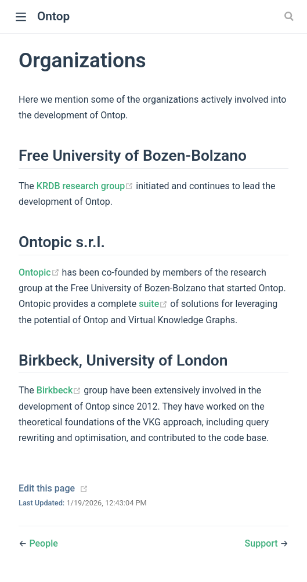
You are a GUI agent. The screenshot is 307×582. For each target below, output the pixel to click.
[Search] (290, 16)
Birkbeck (60, 390)
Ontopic (40, 272)
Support (262, 543)
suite (154, 303)
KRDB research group (86, 185)
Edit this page (47, 488)
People (43, 543)
